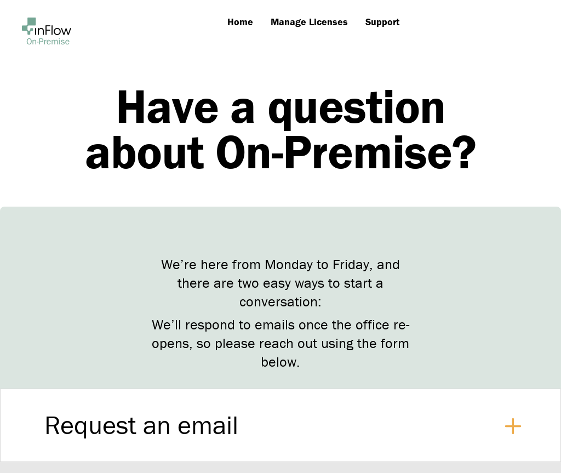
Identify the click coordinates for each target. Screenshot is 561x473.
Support (382, 21)
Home (240, 21)
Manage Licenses (309, 21)
